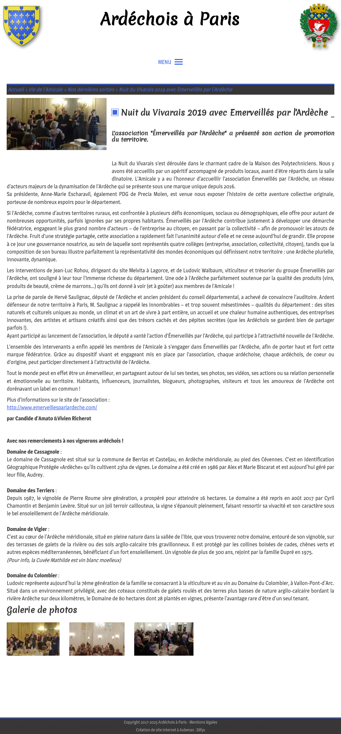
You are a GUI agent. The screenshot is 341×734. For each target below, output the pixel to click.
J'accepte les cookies (216, 727)
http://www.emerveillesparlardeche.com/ (52, 407)
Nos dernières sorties (90, 89)
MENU (170, 62)
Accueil (16, 89)
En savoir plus (264, 727)
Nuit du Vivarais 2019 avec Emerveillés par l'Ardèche (175, 89)
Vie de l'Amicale (46, 89)
